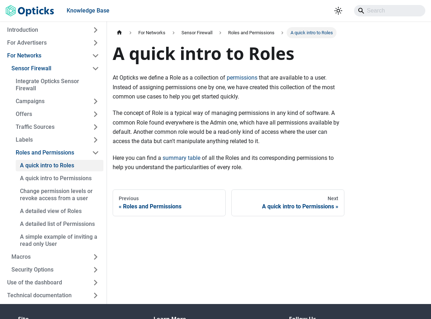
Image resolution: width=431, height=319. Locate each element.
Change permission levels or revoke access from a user (56, 195)
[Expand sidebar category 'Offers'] (95, 114)
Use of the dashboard (34, 282)
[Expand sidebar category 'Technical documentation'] (95, 295)
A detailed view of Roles (51, 211)
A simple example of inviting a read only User (58, 240)
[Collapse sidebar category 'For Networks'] (95, 55)
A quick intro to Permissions (56, 178)
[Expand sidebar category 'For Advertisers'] (95, 43)
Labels (24, 139)
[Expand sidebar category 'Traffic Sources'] (95, 127)
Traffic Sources (35, 126)
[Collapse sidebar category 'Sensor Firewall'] (95, 68)
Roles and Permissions (45, 152)
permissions (242, 77)
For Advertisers (27, 42)
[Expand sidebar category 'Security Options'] (95, 269)
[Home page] (119, 32)
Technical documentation (39, 295)
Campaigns (30, 101)
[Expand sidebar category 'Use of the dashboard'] (95, 282)
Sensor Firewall (31, 68)
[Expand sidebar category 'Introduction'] (95, 30)
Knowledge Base (88, 10)
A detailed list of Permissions (57, 224)
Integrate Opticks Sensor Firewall (47, 85)
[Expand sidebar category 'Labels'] (95, 140)
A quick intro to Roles (47, 165)
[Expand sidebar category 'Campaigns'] (95, 101)
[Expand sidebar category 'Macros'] (95, 257)
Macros (21, 256)
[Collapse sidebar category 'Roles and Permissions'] (95, 152)
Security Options (32, 269)
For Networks (24, 55)
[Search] (389, 10)
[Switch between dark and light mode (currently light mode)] (338, 10)
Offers (24, 114)
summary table (181, 158)
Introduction (22, 29)
